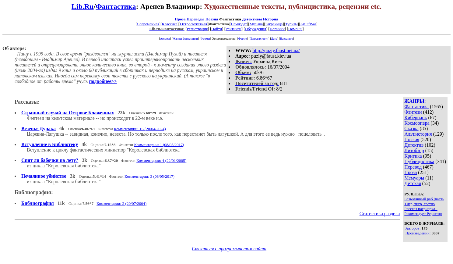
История (270, 19)
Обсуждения (255, 29)
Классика (169, 24)
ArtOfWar (308, 24)
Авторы (165, 38)
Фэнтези (413, 112)
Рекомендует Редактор (423, 213)
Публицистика (419, 161)
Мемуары (414, 177)
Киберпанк (415, 117)
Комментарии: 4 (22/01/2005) (161, 160)
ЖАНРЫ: (415, 101)
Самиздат (239, 24)
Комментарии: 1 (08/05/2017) (159, 144)
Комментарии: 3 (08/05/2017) (149, 176)
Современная (148, 24)
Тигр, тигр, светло (419, 204)
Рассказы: (27, 102)
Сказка (411, 128)
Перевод (413, 166)
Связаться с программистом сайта (229, 248)
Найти (216, 29)
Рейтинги (233, 29)
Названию (286, 38)
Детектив (413, 145)
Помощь (295, 29)
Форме (242, 38)
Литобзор (414, 150)
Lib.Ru (83, 6)
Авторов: (413, 228)
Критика (413, 156)
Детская (412, 183)
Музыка (256, 24)
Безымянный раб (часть (424, 199)
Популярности (259, 38)
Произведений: (418, 233)
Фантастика (116, 6)
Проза (180, 19)
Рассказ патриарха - (420, 208)
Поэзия (211, 19)
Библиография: (34, 192)
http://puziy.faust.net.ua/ (276, 50)
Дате (274, 38)
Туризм (291, 24)
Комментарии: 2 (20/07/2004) (121, 203)
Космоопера (416, 123)
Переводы (196, 19)
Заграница (274, 24)
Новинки (277, 29)
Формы (205, 38)
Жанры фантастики (185, 38)
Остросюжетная (193, 24)
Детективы (252, 19)
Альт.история (418, 134)
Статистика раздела (380, 213)
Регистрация (197, 29)
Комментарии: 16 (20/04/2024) (140, 129)
